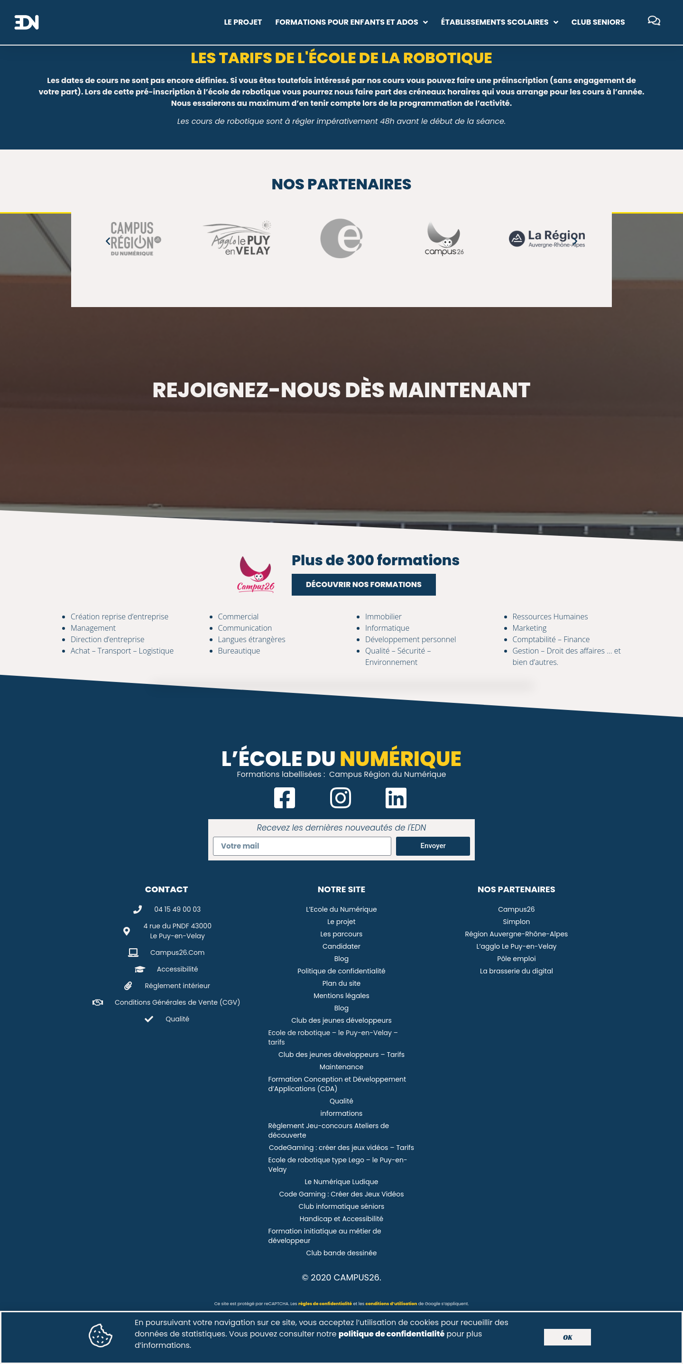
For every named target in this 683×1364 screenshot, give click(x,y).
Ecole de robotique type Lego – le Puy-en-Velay (337, 1164)
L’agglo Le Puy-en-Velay (516, 946)
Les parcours (342, 934)
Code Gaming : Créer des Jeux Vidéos (341, 1194)
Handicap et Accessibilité (341, 1219)
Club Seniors (598, 22)
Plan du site (341, 983)
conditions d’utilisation (391, 1304)
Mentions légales (341, 995)
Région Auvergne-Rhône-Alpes (516, 934)
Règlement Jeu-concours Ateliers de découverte (328, 1130)
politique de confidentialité (392, 1336)
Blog (341, 958)
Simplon (516, 921)
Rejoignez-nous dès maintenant (341, 389)
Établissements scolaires (499, 22)
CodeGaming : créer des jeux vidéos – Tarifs (341, 1147)
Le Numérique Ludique (341, 1181)
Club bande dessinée (341, 1253)
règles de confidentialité (325, 1304)
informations (342, 1113)
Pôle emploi (516, 958)
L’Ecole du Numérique (341, 909)
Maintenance (341, 1067)
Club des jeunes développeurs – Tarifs (341, 1054)
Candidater (341, 946)
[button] (108, 241)
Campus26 (516, 909)
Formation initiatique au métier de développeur (324, 1235)
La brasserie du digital (516, 971)
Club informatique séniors (342, 1206)
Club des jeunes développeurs (341, 1020)
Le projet (243, 22)
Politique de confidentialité (341, 971)
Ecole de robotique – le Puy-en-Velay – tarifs (333, 1037)
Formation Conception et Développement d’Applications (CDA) (337, 1083)
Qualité (341, 1101)
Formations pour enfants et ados (352, 22)
